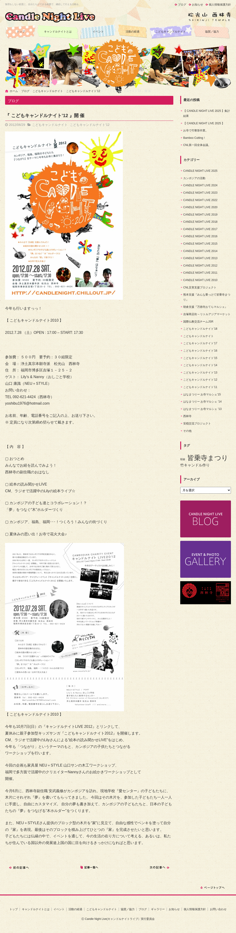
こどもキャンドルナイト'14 (200, 365)
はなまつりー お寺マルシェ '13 (202, 409)
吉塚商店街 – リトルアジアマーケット (206, 314)
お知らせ (197, 4)
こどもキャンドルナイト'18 (200, 328)
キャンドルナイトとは (58, 31)
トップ (21, 31)
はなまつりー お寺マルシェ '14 (202, 401)
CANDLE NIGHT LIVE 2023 (200, 192)
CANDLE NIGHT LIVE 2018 (200, 221)
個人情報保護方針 (220, 4)
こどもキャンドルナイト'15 (200, 358)
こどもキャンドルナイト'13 (200, 372)
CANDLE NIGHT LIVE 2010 (200, 280)
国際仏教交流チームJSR (198, 321)
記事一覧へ (89, 867)
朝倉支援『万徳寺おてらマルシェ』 (205, 306)
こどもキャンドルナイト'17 (200, 343)
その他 (187, 430)
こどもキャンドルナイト (170, 31)
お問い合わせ (218, 909)
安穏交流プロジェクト (197, 423)
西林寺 (187, 416)
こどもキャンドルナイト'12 (83, 91)
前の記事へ (19, 867)
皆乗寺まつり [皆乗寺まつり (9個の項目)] (207, 458)
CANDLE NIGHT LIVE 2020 (200, 207)
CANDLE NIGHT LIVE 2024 (200, 185)
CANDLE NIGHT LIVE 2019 (200, 214)
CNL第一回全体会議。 (197, 145)
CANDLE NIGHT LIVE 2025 (200, 170)
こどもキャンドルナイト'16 (200, 350)
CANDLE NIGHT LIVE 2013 (200, 258)
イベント (98, 31)
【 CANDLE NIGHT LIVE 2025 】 (203, 123)
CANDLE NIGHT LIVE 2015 (200, 243)
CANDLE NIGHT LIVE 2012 (200, 265)
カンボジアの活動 (194, 178)
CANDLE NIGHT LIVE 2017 (200, 229)
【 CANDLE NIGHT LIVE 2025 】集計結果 (206, 113)
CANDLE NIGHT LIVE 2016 (200, 236)
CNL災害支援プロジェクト (199, 287)
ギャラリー (158, 909)
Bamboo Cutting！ (194, 137)
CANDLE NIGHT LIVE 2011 (200, 272)
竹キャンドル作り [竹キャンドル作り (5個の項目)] (195, 465)
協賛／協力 (212, 31)
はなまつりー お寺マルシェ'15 (202, 394)
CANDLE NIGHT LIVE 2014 (200, 251)
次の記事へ (159, 867)
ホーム (14, 91)
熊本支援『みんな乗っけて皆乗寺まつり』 (206, 297)
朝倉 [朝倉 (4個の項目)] (182, 459)
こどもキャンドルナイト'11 (200, 387)
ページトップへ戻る (212, 887)
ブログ (182, 4)
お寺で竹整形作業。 (195, 130)
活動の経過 (132, 31)
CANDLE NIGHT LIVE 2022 (200, 200)
